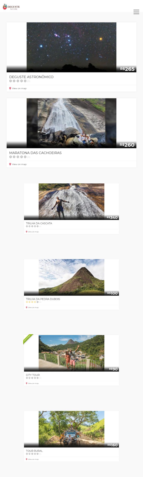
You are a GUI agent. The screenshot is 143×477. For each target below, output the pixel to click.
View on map (21, 87)
